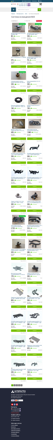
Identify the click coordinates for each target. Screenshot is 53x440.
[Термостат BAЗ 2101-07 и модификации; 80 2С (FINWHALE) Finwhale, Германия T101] (34, 267)
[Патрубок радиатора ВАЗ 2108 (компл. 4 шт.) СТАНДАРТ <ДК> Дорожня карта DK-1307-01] (18, 339)
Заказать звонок (15, 412)
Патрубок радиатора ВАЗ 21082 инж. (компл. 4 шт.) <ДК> (18, 370)
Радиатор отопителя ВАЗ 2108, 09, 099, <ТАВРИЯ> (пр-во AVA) (18, 298)
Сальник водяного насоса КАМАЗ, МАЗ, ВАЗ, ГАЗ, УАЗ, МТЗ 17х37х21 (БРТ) (18, 82)
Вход (40, 1)
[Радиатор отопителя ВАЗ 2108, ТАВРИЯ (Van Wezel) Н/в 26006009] (34, 339)
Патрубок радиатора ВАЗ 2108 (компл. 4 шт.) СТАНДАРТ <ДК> (18, 346)
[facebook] (15, 404)
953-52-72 (22, 5)
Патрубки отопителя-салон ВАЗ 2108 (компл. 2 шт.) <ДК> (34, 370)
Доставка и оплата (26, 1)
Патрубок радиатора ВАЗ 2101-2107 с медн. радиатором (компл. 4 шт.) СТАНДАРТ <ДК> (18, 154)
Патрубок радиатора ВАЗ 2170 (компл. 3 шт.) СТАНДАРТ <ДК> (34, 322)
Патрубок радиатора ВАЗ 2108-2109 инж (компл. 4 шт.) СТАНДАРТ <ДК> (34, 250)
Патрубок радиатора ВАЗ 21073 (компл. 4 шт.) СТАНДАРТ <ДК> (18, 322)
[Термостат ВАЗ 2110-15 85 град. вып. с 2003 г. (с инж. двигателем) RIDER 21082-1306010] (18, 195)
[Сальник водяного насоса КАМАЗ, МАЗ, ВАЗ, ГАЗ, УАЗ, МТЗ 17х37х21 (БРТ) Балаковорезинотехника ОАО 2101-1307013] (18, 75)
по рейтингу (14, 20)
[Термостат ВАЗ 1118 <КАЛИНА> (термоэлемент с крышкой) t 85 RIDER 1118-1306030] (18, 243)
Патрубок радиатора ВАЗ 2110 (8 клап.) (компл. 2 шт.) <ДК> (34, 298)
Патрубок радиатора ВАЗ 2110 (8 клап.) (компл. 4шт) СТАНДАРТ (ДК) (34, 34)
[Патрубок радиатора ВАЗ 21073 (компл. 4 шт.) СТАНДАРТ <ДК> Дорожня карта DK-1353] (18, 315)
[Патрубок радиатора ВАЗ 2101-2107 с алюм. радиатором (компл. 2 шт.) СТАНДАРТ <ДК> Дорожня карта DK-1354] (34, 147)
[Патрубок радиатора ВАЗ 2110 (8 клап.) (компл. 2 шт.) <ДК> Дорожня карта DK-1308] (34, 291)
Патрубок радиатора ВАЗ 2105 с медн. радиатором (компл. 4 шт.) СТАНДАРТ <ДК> (18, 178)
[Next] (21, 385)
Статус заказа (14, 425)
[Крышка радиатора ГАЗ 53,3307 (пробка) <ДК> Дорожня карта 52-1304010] (18, 27)
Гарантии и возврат (15, 430)
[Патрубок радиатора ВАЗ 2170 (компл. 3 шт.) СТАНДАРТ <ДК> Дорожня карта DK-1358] (34, 315)
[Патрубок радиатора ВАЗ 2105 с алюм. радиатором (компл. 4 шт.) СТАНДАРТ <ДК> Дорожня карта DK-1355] (34, 171)
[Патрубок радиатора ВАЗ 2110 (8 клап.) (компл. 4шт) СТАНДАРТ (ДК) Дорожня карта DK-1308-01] (34, 27)
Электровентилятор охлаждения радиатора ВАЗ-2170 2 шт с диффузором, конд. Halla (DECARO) (34, 130)
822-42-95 (22, 4)
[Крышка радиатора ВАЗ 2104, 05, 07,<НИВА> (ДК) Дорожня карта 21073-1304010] (34, 51)
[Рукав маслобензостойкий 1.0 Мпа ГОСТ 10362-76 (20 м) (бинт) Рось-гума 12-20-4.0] (18, 99)
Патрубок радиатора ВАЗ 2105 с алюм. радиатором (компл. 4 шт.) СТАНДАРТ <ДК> (34, 178)
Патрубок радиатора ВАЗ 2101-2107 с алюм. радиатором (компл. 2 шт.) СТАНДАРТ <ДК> (34, 154)
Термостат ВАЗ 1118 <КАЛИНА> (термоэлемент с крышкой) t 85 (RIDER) (18, 250)
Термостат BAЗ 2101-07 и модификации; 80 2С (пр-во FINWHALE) (33, 274)
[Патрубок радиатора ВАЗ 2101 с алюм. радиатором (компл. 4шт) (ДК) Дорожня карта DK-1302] (34, 219)
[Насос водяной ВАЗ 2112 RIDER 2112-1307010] (18, 51)
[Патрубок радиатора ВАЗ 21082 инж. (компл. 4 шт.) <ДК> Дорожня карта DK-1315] (18, 363)
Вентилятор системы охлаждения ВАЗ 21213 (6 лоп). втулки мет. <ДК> (18, 274)
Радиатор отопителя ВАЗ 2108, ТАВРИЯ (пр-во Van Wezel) (34, 346)
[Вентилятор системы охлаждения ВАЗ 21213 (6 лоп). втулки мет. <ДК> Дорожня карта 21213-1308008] (18, 267)
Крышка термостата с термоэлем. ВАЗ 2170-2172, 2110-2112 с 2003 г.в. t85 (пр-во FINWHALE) (18, 130)
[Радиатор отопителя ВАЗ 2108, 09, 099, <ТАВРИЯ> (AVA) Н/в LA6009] (18, 291)
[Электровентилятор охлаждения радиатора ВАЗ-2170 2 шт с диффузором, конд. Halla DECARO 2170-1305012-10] (34, 123)
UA (12, 1)
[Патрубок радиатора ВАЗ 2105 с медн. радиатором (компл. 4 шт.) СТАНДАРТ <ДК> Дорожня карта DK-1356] (18, 171)
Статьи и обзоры (15, 435)
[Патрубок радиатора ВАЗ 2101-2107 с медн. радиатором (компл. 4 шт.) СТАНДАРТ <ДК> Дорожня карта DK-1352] (18, 147)
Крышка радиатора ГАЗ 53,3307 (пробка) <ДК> (18, 34)
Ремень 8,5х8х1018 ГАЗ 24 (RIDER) (33, 106)
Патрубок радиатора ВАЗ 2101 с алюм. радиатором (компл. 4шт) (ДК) (34, 226)
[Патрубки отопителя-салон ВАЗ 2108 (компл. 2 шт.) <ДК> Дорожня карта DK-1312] (34, 363)
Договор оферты (15, 432)
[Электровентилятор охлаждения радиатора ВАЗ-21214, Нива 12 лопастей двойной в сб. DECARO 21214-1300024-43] (18, 219)
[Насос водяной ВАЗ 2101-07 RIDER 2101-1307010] (34, 75)
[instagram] (17, 404)
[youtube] (12, 404)
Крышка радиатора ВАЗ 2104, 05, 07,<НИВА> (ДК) (34, 58)
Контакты (34, 1)
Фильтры (39, 20)
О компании (14, 434)
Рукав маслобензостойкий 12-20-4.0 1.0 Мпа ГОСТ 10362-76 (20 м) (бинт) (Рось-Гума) (18, 106)
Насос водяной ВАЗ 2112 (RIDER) (18, 57)
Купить (18, 42)
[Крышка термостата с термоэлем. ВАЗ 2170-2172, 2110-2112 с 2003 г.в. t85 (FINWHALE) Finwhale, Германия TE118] (18, 123)
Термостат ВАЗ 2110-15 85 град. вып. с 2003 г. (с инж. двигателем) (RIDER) (17, 202)
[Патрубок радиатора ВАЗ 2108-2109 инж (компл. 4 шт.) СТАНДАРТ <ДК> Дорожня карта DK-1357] (34, 243)
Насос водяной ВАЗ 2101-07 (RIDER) (33, 82)
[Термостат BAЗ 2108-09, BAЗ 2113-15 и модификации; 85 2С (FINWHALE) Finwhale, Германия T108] (34, 195)
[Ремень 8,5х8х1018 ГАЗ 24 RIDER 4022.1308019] (34, 99)
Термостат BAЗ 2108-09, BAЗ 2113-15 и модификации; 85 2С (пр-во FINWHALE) (34, 202)
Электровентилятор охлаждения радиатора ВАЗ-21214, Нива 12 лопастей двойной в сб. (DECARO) (18, 226)
